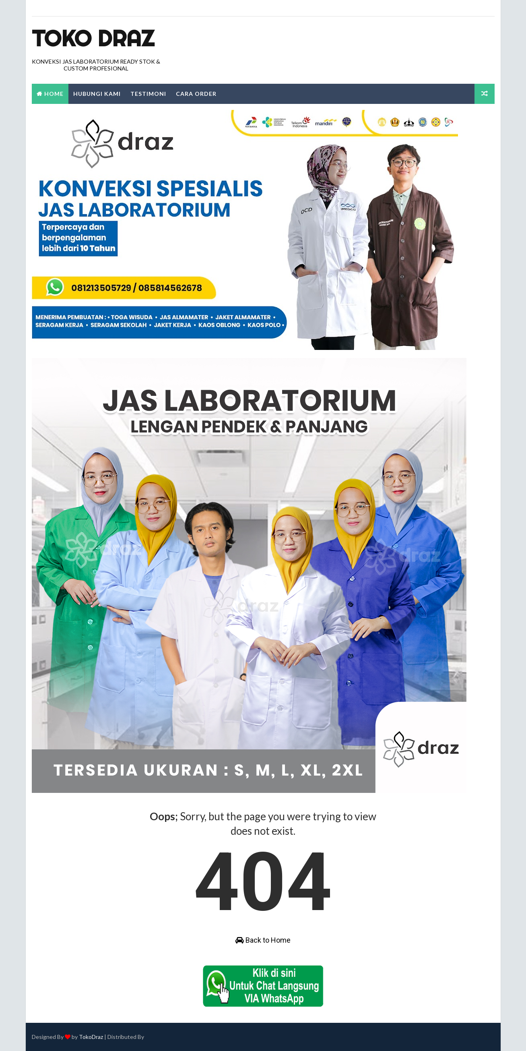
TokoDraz (91, 1036)
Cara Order (196, 93)
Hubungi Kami (97, 93)
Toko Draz (93, 38)
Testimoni (148, 93)
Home (54, 93)
